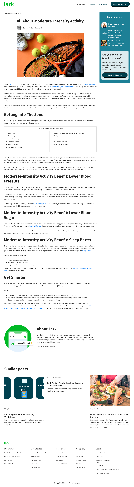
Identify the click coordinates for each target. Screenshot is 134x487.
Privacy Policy (100, 456)
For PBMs (34, 464)
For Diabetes (8, 460)
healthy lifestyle (35, 226)
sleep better (86, 251)
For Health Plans (36, 460)
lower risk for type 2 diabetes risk (62, 87)
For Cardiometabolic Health (13, 453)
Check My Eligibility (115, 75)
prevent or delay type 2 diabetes (23, 308)
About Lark (79, 453)
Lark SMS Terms (101, 466)
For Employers (35, 456)
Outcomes (59, 460)
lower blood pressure (40, 204)
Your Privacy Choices (102, 473)
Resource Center (61, 464)
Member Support (61, 456)
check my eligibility (120, 4)
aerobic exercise (89, 84)
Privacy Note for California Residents (107, 469)
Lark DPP (13, 84)
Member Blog (60, 453)
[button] (81, 4)
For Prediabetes (9, 464)
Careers (78, 464)
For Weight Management (12, 456)
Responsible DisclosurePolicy (103, 461)
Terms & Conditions (102, 453)
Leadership (79, 456)
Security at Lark (81, 467)
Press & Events (81, 460)
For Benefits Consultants (39, 453)
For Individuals (35, 467)
